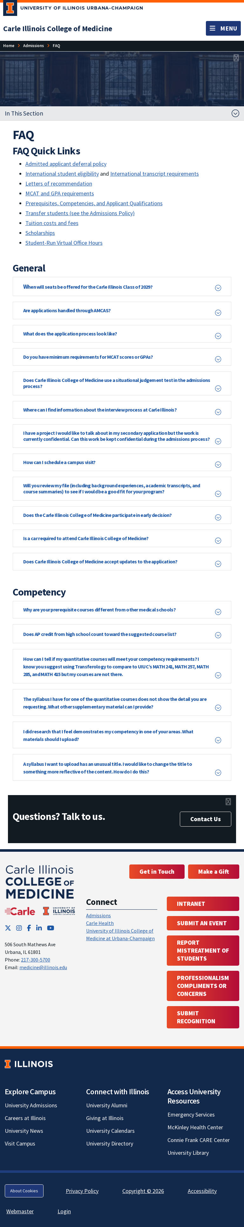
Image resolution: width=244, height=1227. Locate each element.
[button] (122, 634)
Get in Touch (156, 871)
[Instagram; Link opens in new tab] (19, 928)
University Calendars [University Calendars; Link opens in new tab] (110, 1130)
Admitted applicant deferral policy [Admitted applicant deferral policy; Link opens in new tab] (65, 163)
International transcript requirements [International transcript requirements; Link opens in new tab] (154, 173)
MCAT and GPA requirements (59, 193)
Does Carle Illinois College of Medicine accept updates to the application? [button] (100, 561)
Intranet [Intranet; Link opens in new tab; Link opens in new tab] (191, 903)
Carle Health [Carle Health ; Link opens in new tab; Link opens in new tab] (100, 923)
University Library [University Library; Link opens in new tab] (188, 1152)
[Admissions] (33, 45)
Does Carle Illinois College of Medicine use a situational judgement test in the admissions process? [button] (116, 383)
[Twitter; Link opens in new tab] (8, 928)
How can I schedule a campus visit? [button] (59, 462)
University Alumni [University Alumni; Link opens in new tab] (106, 1105)
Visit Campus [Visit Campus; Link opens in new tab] (20, 1143)
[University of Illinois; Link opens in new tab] (29, 1064)
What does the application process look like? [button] (70, 333)
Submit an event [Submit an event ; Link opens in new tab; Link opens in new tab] (202, 923)
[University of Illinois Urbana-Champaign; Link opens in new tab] (73, 9)
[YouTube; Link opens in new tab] (50, 928)
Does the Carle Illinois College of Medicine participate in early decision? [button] (97, 515)
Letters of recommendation (58, 183)
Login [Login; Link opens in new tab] (64, 1211)
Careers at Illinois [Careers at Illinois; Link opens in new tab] (25, 1118)
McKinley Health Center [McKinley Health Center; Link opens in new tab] (195, 1127)
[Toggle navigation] (223, 28)
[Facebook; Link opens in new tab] (29, 928)
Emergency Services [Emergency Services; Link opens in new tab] (191, 1114)
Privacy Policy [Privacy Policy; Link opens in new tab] (82, 1191)
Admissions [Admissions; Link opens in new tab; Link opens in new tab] (98, 915)
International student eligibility (62, 173)
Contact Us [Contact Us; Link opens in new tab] (205, 819)
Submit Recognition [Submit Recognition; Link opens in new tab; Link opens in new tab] (196, 1017)
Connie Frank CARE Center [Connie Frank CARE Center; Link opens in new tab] (198, 1140)
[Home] (8, 45)
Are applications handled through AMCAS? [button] (67, 310)
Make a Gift (213, 871)
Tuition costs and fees (51, 223)
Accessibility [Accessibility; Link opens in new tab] (202, 1191)
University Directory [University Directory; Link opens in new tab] (109, 1143)
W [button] (87, 286)
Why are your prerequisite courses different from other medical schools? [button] (99, 609)
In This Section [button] (24, 113)
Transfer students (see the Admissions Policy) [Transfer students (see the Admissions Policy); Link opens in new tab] (80, 213)
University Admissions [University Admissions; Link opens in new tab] (31, 1105)
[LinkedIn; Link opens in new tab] (39, 928)
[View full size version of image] (236, 58)
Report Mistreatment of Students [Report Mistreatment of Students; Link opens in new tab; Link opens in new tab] (203, 950)
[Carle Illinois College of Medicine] (57, 28)
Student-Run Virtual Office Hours (64, 242)
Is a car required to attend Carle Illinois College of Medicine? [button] (86, 538)
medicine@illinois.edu (43, 967)
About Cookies (24, 1191)
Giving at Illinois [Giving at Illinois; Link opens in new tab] (105, 1118)
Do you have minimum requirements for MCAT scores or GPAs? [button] (88, 357)
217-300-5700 (35, 959)
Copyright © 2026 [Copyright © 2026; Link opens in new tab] (143, 1191)
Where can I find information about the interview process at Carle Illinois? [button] (100, 409)
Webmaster (20, 1211)
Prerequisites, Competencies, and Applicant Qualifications (94, 203)
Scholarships (40, 232)
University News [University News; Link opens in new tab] (24, 1130)
